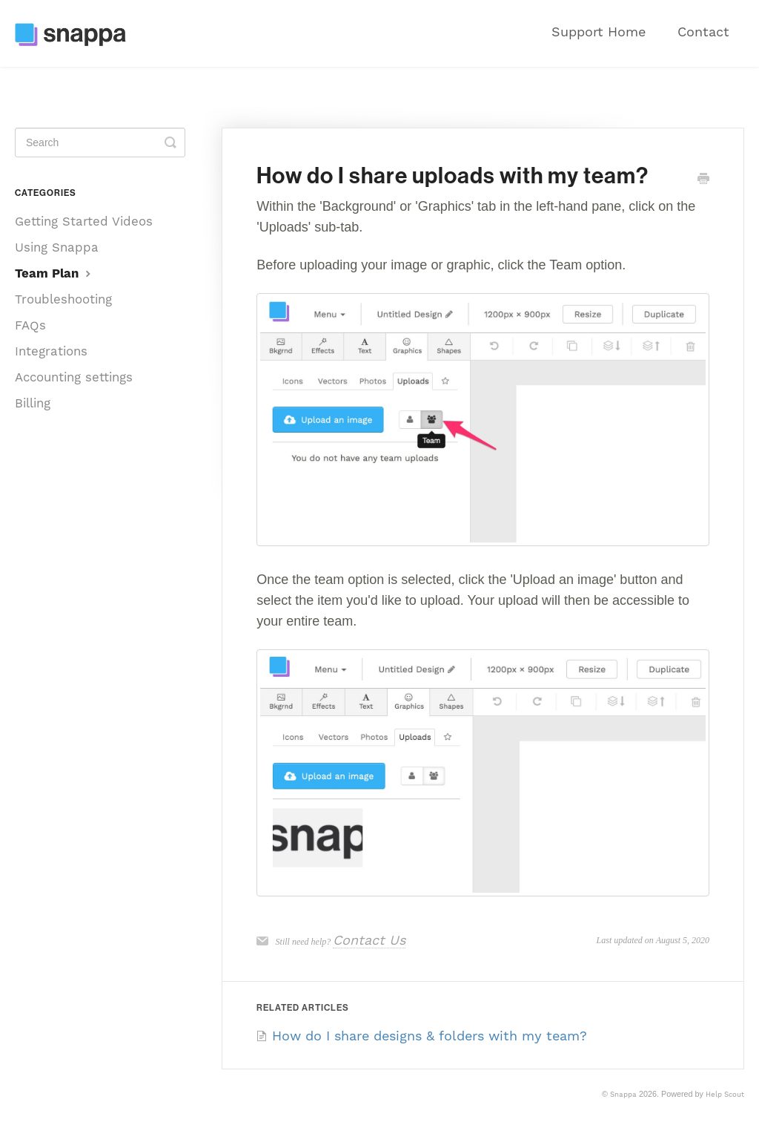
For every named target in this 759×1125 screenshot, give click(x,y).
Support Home (598, 31)
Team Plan (54, 273)
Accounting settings (74, 377)
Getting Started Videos (84, 221)
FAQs (30, 325)
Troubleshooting (63, 299)
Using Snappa (57, 247)
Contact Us (369, 940)
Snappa (623, 1094)
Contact (703, 31)
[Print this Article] (703, 179)
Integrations (51, 351)
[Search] (100, 142)
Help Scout (725, 1094)
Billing (32, 403)
